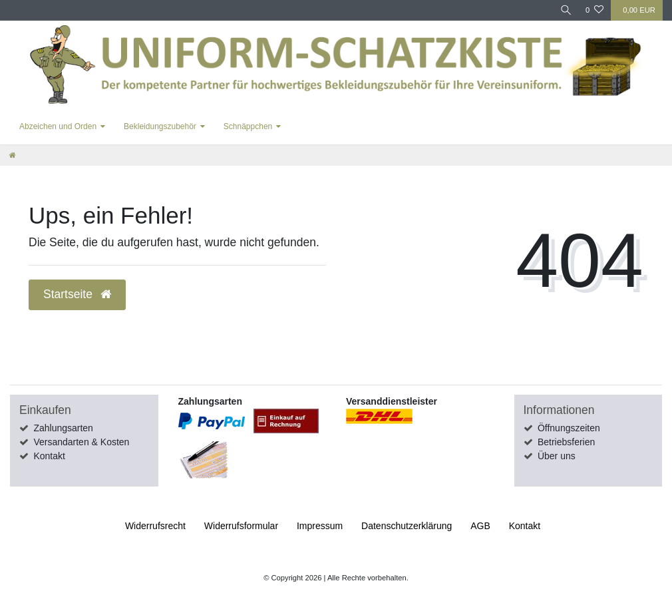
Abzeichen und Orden (57, 126)
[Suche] (565, 10)
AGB (480, 525)
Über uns (557, 456)
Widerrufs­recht (155, 525)
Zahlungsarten (63, 428)
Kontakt (49, 456)
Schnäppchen (248, 126)
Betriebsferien (566, 442)
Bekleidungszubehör (160, 126)
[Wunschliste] (594, 10)
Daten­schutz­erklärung (406, 525)
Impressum (320, 525)
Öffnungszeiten (569, 428)
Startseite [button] (77, 294)
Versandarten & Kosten (81, 442)
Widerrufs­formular (241, 525)
